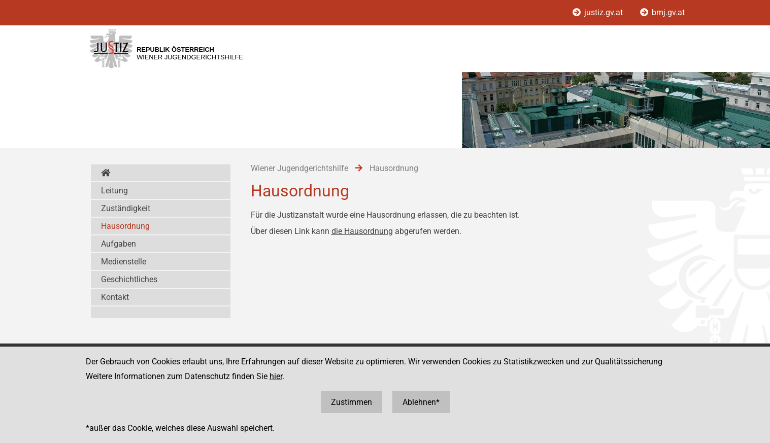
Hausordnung (125, 226)
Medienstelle (123, 261)
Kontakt (115, 297)
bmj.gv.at (662, 12)
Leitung (114, 190)
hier (276, 376)
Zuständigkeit (125, 208)
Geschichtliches (129, 279)
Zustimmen (351, 402)
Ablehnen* (421, 402)
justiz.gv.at (599, 12)
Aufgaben (118, 244)
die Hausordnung (362, 231)
